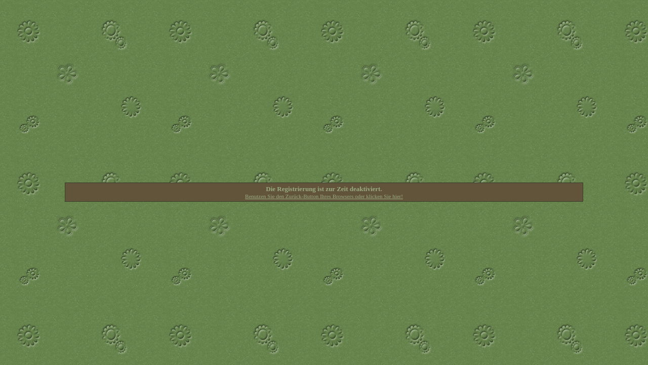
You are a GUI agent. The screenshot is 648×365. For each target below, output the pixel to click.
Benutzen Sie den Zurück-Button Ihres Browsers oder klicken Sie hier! (324, 196)
